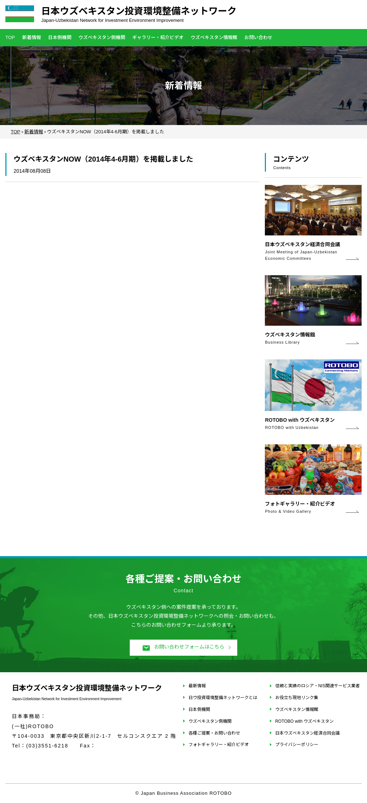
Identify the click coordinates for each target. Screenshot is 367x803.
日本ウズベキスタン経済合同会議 (307, 733)
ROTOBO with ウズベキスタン (304, 721)
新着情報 (31, 37)
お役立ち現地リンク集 (296, 697)
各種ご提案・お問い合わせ (214, 733)
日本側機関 (59, 37)
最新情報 (197, 685)
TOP (10, 37)
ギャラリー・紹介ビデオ (158, 37)
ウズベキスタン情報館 (214, 37)
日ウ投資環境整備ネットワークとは (223, 697)
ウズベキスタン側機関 (101, 37)
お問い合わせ (258, 37)
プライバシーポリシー (296, 744)
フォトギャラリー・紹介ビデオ (219, 744)
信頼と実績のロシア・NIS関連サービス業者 (317, 685)
